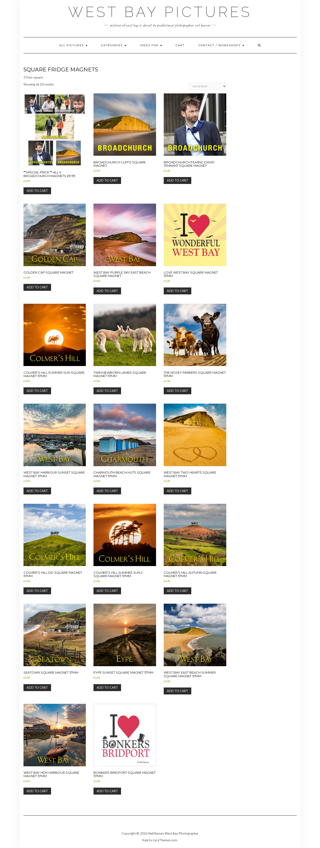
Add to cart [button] (37, 191)
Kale (145, 840)
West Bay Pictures (160, 12)
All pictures (73, 45)
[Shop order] (207, 86)
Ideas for (151, 45)
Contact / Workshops (221, 45)
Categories (113, 45)
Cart (180, 45)
